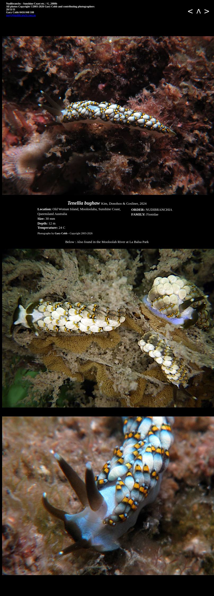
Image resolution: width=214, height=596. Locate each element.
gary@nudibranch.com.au (21, 15)
